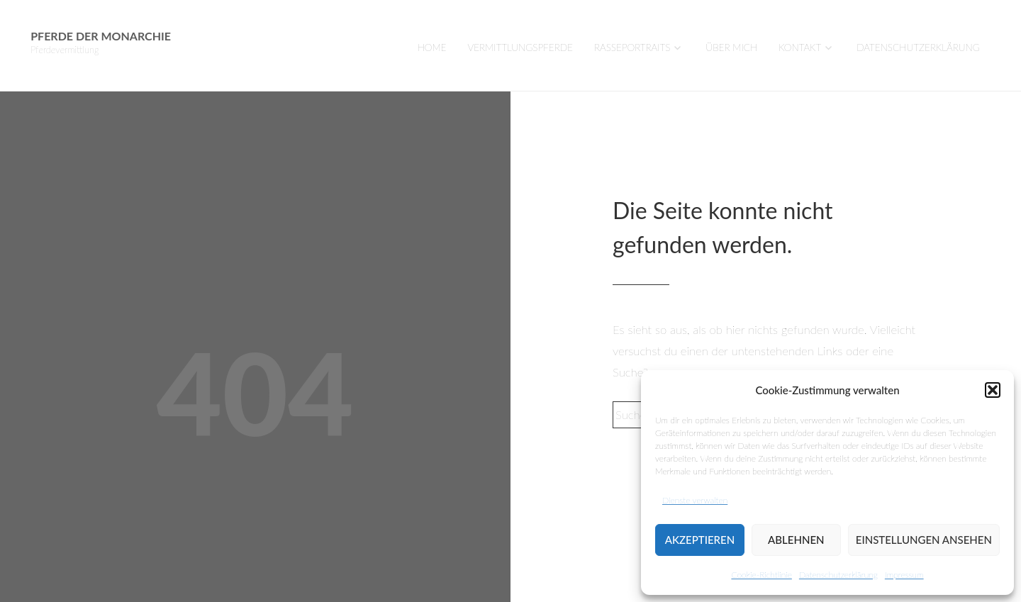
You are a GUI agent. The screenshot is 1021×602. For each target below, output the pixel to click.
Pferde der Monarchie (100, 36)
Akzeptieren (700, 539)
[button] (993, 390)
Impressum (904, 574)
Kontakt (800, 47)
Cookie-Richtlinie (761, 574)
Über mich (731, 47)
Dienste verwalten (694, 500)
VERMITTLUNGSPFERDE (520, 47)
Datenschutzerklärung (838, 574)
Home (432, 47)
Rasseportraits (632, 47)
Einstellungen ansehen (924, 539)
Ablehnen (796, 539)
